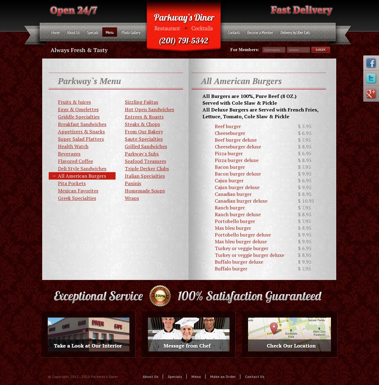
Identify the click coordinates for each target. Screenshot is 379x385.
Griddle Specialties (79, 116)
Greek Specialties (77, 198)
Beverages (69, 153)
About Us (150, 376)
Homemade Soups (145, 190)
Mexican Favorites (78, 190)
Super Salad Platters (81, 139)
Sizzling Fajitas (141, 102)
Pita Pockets (72, 183)
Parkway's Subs (142, 153)
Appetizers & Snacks (81, 131)
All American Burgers (82, 175)
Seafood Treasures (145, 161)
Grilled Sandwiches (146, 146)
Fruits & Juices (74, 102)
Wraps (132, 198)
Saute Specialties (144, 139)
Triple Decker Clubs (147, 168)
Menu (196, 376)
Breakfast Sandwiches (82, 124)
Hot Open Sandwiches (149, 109)
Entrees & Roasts (144, 116)
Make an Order (223, 376)
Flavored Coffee (75, 161)
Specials (175, 376)
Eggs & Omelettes (78, 109)
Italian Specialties (145, 175)
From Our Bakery (144, 131)
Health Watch (73, 146)
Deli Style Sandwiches (82, 168)
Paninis (133, 183)
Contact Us (254, 376)
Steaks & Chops (142, 124)
